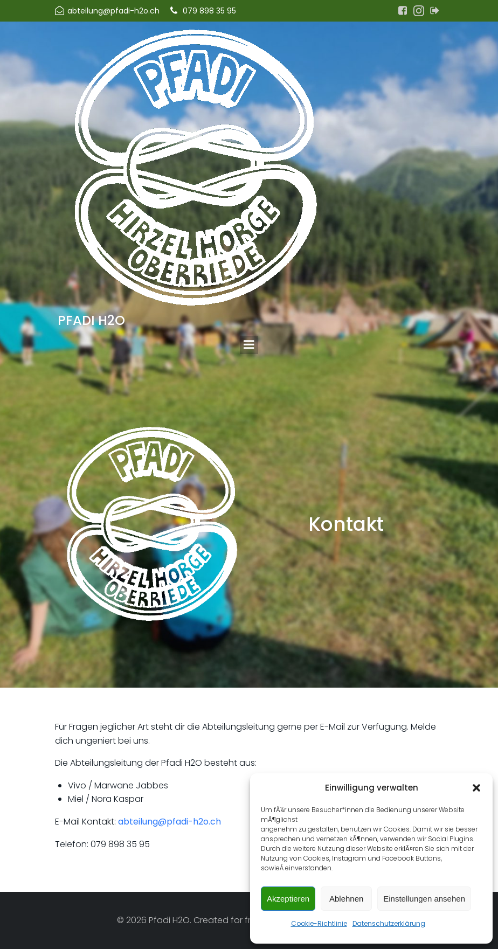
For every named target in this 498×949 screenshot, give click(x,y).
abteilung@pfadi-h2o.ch (169, 821)
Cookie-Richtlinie (319, 923)
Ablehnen (346, 898)
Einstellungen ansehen (424, 898)
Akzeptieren (288, 898)
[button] (476, 787)
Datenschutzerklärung (388, 923)
